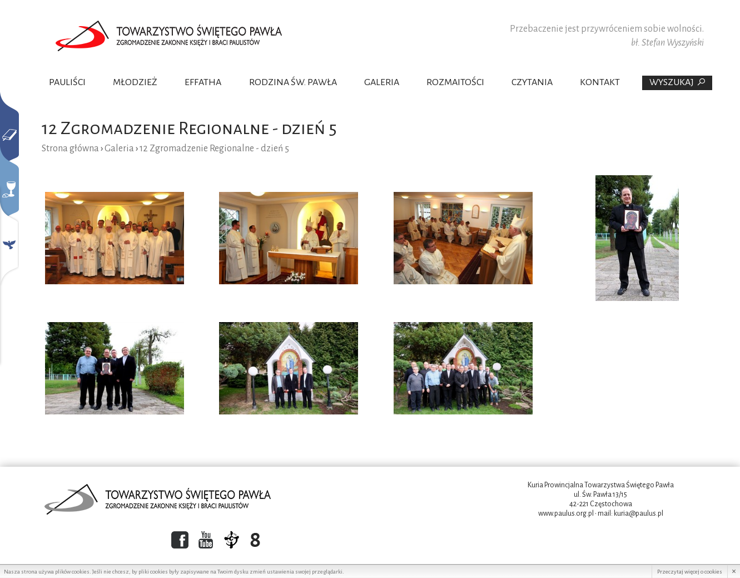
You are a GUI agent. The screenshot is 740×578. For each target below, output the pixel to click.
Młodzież (135, 82)
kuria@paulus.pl (638, 513)
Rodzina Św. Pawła (293, 82)
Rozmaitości (455, 82)
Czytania (532, 82)
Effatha (203, 82)
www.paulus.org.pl (566, 513)
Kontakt (600, 82)
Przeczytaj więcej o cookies (689, 572)
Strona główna (70, 149)
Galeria (381, 82)
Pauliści (67, 82)
